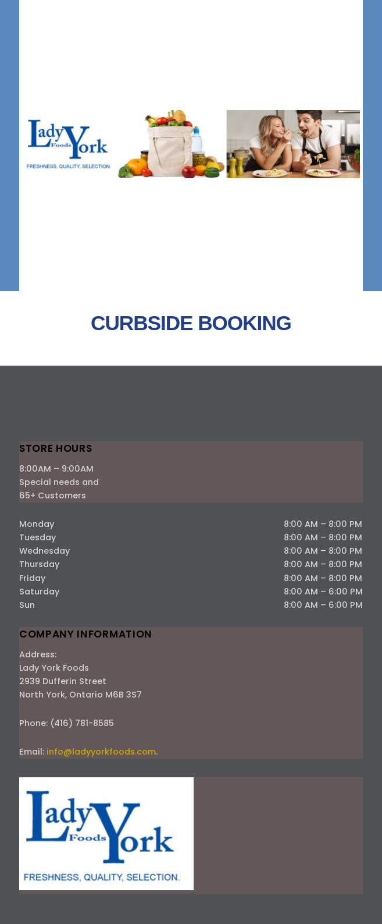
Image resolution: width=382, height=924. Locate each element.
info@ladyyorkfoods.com (101, 751)
